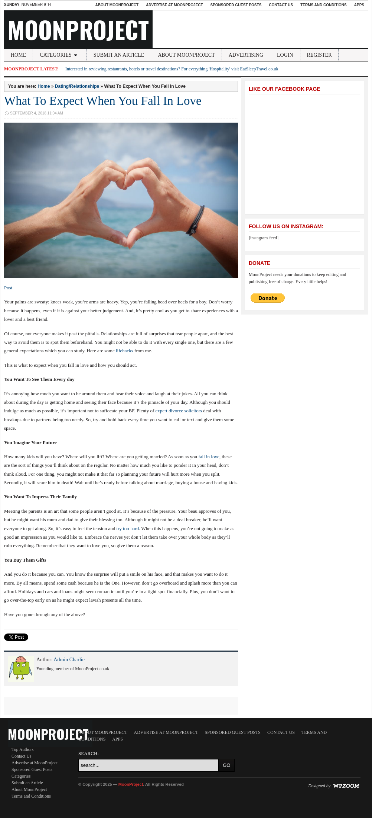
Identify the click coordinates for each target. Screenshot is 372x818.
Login (285, 55)
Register (319, 55)
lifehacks (124, 350)
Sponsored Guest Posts (236, 5)
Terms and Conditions (323, 5)
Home (18, 55)
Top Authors (23, 749)
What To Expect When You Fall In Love (103, 100)
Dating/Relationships (77, 86)
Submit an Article (119, 55)
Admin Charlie (69, 659)
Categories (60, 55)
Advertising (246, 55)
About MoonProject (116, 5)
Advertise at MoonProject (174, 5)
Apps (359, 5)
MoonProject (78, 29)
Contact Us (281, 5)
